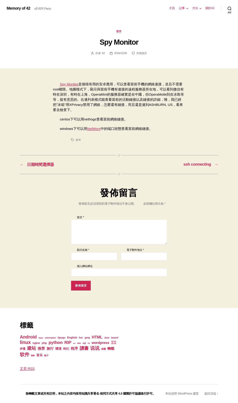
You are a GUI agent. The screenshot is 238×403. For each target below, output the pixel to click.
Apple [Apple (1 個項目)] (41, 338)
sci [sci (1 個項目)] (74, 343)
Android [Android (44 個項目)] (28, 336)
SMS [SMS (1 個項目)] (79, 343)
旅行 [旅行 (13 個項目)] (50, 348)
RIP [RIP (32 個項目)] (67, 342)
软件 (118, 31)
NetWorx (93, 129)
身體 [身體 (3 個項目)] (103, 349)
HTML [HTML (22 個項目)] (97, 337)
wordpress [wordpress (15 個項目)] (100, 343)
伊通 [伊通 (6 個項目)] (22, 348)
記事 (182, 8)
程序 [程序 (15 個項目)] (74, 348)
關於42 (209, 8)
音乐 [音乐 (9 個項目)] (39, 355)
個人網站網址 (85, 266)
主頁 (172, 8)
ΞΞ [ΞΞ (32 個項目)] (113, 342)
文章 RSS (27, 368)
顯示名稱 (83, 249)
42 (103, 53)
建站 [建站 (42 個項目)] (31, 348)
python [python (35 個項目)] (56, 342)
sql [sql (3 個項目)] (84, 343)
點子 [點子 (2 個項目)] (46, 355)
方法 (195, 8)
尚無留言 (142, 53)
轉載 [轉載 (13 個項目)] (110, 348)
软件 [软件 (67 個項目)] (24, 354)
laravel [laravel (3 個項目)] (114, 337)
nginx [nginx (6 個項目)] (36, 343)
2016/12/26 (120, 53)
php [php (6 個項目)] (44, 343)
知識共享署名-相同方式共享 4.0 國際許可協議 (111, 393)
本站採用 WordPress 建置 (182, 393)
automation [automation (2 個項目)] (50, 337)
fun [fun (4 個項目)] (81, 337)
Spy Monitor (69, 84)
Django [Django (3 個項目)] (61, 337)
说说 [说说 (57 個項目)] (94, 348)
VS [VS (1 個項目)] (89, 343)
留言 (80, 217)
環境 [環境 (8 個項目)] (58, 348)
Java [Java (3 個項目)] (106, 337)
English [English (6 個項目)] (72, 337)
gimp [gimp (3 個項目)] (87, 337)
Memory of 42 (18, 8)
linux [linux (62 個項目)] (25, 342)
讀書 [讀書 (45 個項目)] (84, 348)
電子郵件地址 (135, 249)
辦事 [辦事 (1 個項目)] (33, 356)
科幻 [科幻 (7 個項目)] (66, 348)
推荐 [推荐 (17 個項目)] (41, 348)
